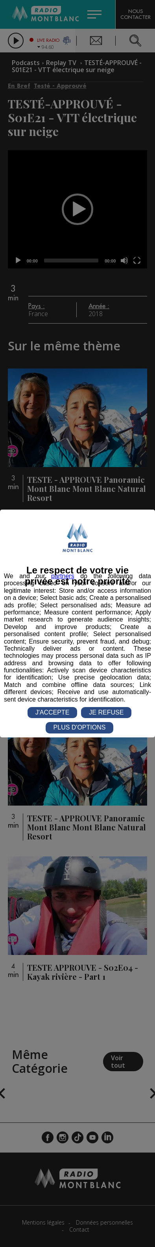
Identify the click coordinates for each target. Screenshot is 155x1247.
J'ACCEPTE (52, 712)
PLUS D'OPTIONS (80, 727)
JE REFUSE (106, 712)
